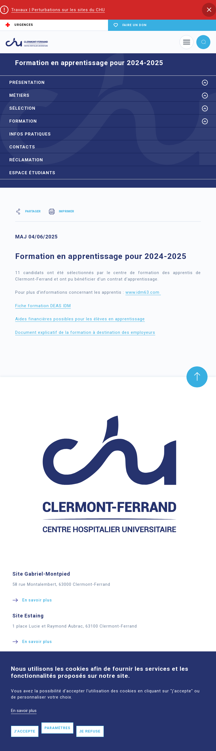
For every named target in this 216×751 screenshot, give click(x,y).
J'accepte (24, 740)
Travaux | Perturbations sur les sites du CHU (58, 9)
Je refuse (90, 740)
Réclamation (26, 159)
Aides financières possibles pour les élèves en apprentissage (80, 318)
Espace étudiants (32, 172)
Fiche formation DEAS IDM (43, 305)
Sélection (22, 108)
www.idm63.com (143, 292)
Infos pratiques (30, 134)
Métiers (19, 95)
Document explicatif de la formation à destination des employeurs (85, 332)
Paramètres (57, 736)
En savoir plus (24, 718)
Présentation (27, 82)
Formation (23, 121)
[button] (209, 10)
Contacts (22, 147)
